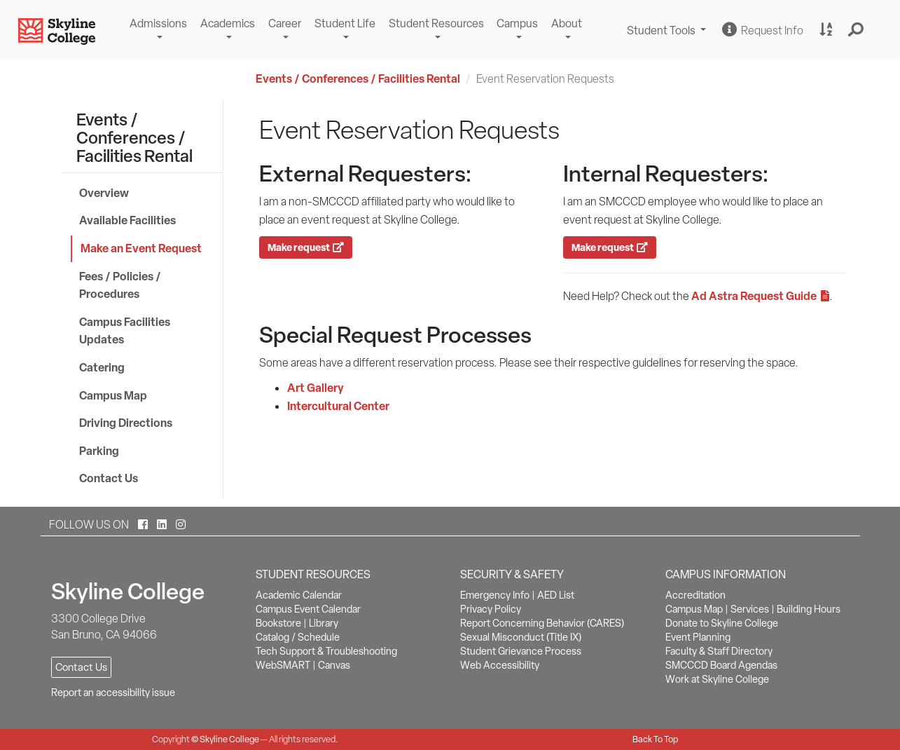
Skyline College (229, 739)
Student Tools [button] (668, 31)
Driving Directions (125, 422)
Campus (517, 23)
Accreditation (695, 595)
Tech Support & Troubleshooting (326, 651)
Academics (227, 23)
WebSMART (283, 665)
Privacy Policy (490, 609)
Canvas (334, 665)
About (566, 23)
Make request (306, 247)
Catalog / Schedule (298, 637)
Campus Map (113, 395)
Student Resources (436, 23)
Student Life (344, 23)
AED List (555, 595)
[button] (856, 30)
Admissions (158, 23)
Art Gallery (315, 387)
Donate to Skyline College (721, 623)
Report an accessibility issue (113, 692)
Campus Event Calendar (308, 609)
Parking (99, 450)
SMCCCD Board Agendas (721, 665)
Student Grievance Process (520, 651)
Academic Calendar (299, 595)
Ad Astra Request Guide (760, 296)
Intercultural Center (338, 406)
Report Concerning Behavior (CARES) (542, 623)
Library (323, 623)
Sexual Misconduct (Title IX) (520, 637)
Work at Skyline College (717, 679)
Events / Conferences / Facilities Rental (358, 78)
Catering (102, 367)
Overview (104, 192)
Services (750, 609)
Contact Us (108, 478)
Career (284, 23)
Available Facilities (127, 220)
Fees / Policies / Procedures (120, 285)
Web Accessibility (499, 665)
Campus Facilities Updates (124, 331)
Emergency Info (494, 595)
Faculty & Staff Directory (719, 651)
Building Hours (808, 609)
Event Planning (698, 637)
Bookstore (278, 623)
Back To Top (655, 739)
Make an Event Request (141, 248)
